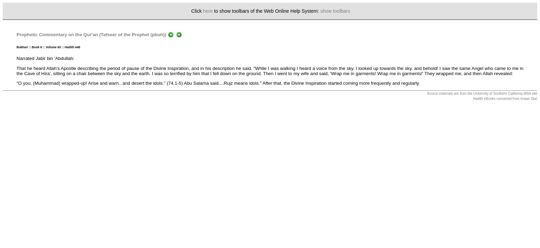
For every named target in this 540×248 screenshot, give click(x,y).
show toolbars (335, 11)
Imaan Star (528, 99)
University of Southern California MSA (502, 93)
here (208, 11)
